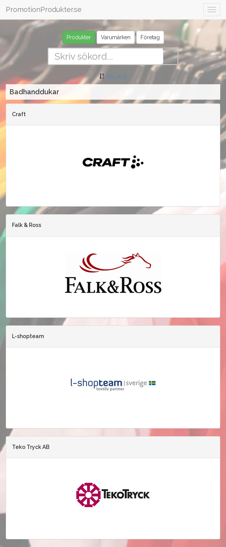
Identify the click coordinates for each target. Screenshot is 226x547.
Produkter (79, 37)
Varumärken (116, 37)
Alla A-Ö (116, 76)
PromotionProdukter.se (44, 9)
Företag (150, 37)
